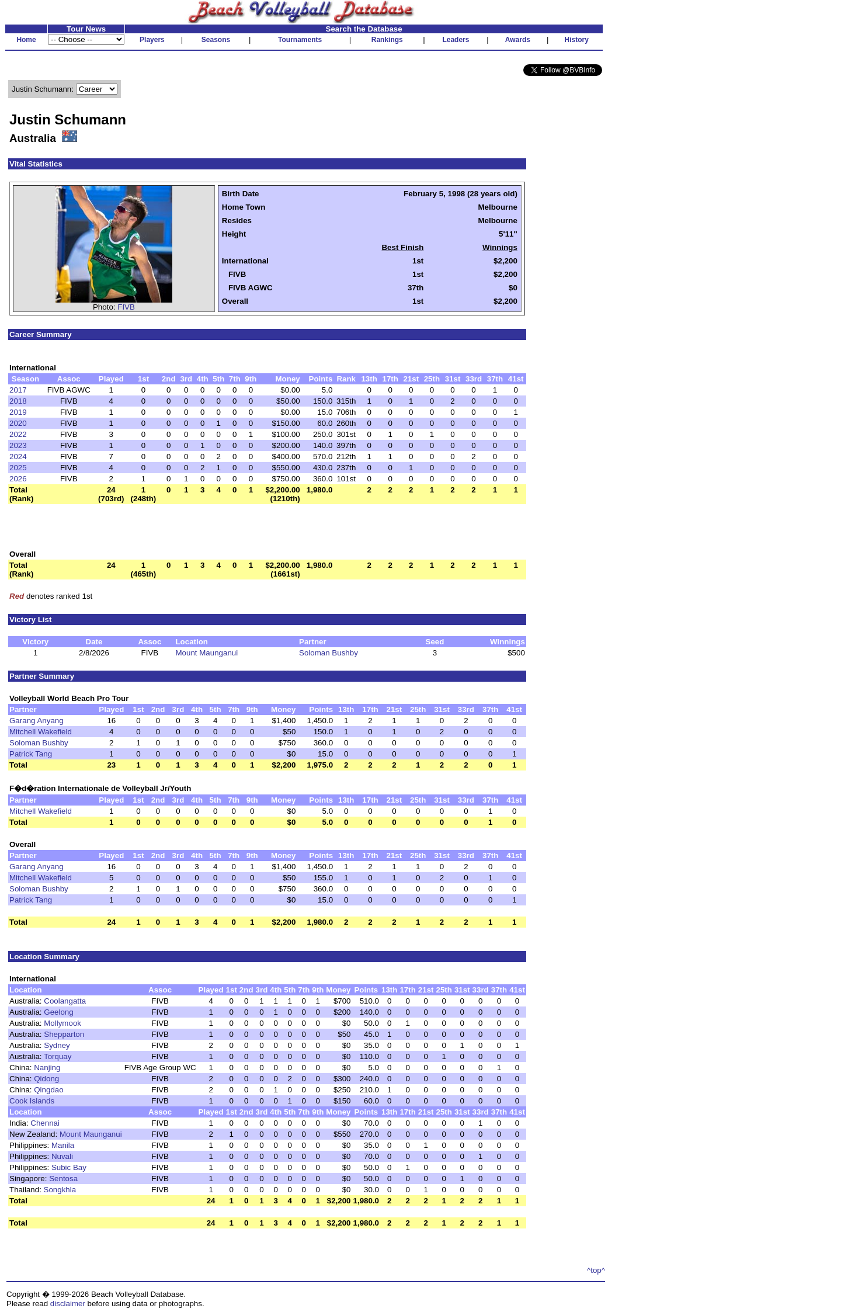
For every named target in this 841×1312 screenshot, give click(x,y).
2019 (18, 412)
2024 (18, 456)
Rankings (387, 40)
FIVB (126, 307)
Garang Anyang (36, 720)
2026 (18, 478)
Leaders (455, 40)
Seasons (215, 40)
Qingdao (48, 1089)
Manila (62, 1145)
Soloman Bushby (328, 652)
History (577, 40)
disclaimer (67, 1303)
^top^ (596, 1270)
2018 (18, 401)
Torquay (57, 1056)
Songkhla (60, 1189)
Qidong (46, 1078)
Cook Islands (31, 1100)
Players (152, 40)
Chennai (45, 1123)
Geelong (58, 1012)
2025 (18, 467)
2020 (18, 423)
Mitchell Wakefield (40, 731)
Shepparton (64, 1034)
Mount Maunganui (206, 652)
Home (26, 40)
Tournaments (300, 40)
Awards (517, 40)
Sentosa (63, 1178)
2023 (18, 445)
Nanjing (47, 1067)
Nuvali (62, 1156)
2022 (18, 434)
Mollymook (62, 1023)
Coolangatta (65, 1001)
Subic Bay (68, 1167)
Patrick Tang (30, 753)
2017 (18, 390)
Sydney (56, 1045)
